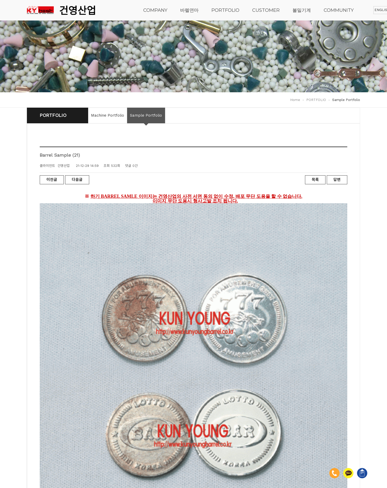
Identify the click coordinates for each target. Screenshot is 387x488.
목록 (315, 179)
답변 (337, 179)
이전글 (51, 179)
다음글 (77, 179)
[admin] (92, 466)
